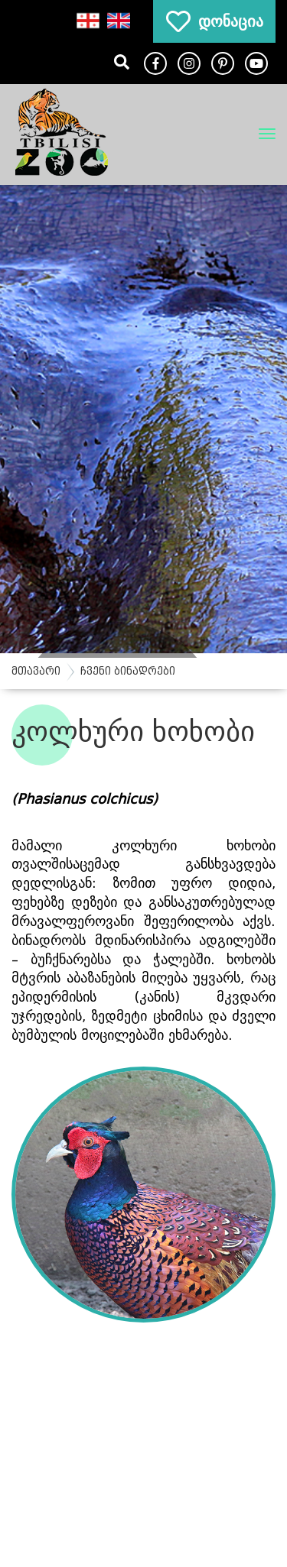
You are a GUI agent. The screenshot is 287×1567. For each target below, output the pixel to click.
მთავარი (35, 671)
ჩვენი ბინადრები (127, 671)
